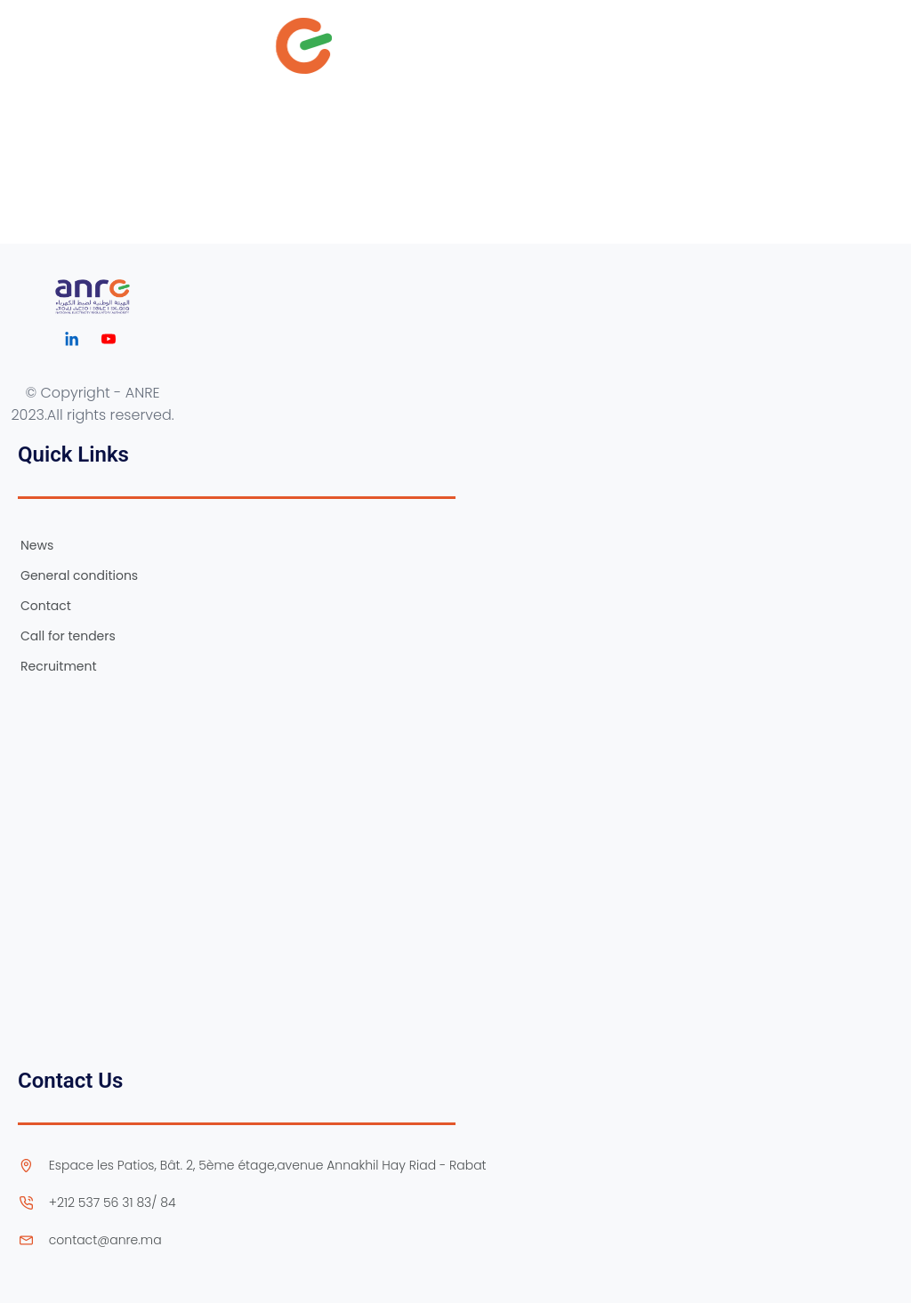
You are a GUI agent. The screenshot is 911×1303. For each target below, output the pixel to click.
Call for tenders (68, 636)
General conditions (79, 575)
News (36, 545)
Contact (45, 606)
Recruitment (58, 666)
